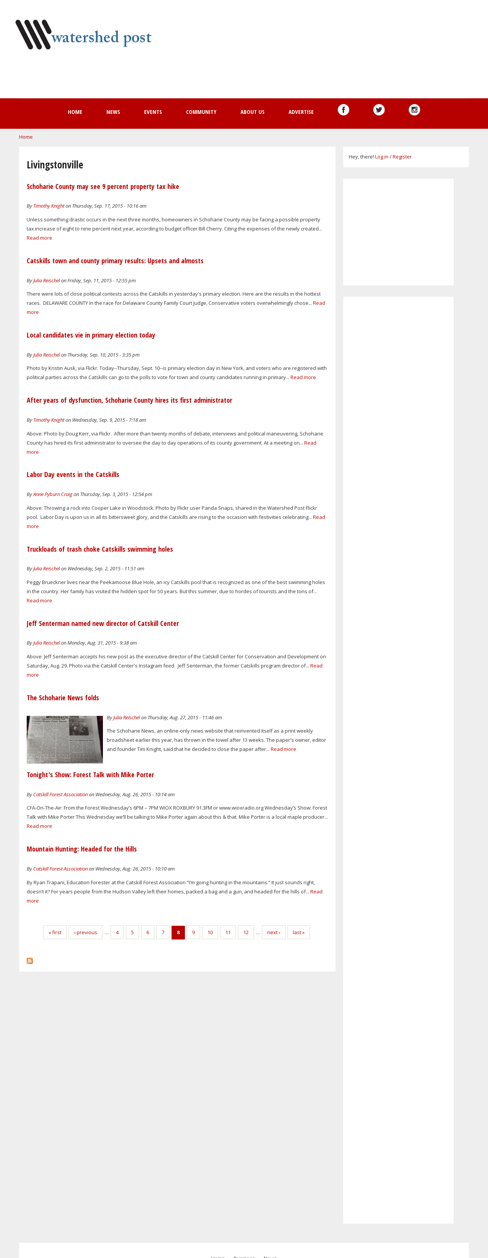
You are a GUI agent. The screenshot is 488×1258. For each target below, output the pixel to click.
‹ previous (85, 932)
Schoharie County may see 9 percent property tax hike (103, 186)
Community (201, 111)
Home (75, 111)
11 (228, 932)
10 (210, 932)
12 (246, 932)
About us (253, 111)
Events (153, 111)
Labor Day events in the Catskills (73, 474)
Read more (39, 237)
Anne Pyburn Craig (52, 494)
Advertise (301, 111)
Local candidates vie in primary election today (91, 334)
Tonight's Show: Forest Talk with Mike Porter (90, 774)
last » (299, 932)
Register (402, 156)
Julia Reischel (46, 280)
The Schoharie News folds (63, 697)
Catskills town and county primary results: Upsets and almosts (115, 260)
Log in (381, 156)
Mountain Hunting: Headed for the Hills (82, 848)
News (113, 111)
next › (273, 932)
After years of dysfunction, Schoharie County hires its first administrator (129, 400)
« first (54, 932)
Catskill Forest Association (60, 794)
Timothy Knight (48, 205)
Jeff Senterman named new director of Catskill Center (103, 623)
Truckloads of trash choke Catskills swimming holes (100, 549)
